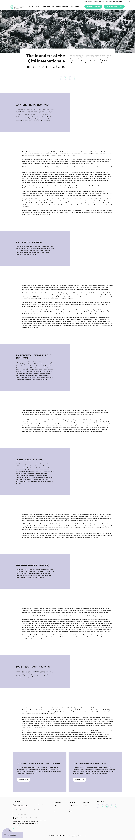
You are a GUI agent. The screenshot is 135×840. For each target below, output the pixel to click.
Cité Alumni (72, 812)
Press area (57, 812)
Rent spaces (72, 802)
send (16, 827)
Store (110, 1)
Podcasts (96, 1)
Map (107, 1)
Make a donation (117, 1)
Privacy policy (73, 835)
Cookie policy (82, 835)
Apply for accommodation (114, 6)
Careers (90, 1)
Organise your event (93, 6)
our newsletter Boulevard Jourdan (20, 805)
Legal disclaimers (62, 835)
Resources (57, 809)
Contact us (57, 802)
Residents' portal (73, 805)
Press (85, 1)
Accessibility (85, 802)
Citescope (101, 1)
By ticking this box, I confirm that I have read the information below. (31, 818)
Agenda (71, 809)
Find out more (23, 779)
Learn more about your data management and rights (25, 823)
